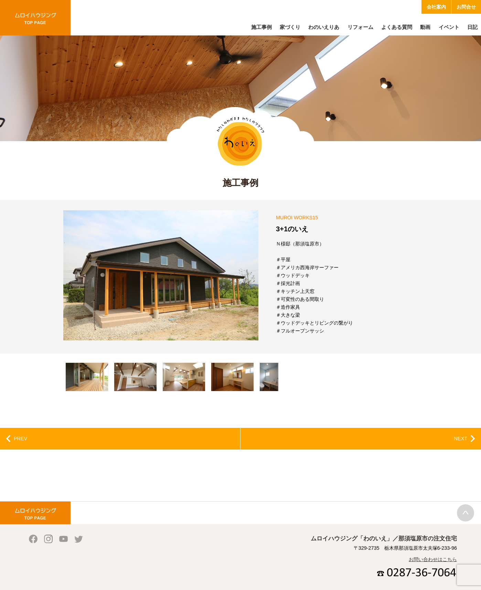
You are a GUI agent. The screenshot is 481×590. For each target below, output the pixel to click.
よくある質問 (396, 27)
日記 (472, 27)
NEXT (460, 438)
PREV (20, 438)
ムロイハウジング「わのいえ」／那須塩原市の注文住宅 (35, 17)
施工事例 (261, 27)
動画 (425, 27)
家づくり (290, 27)
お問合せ (466, 7)
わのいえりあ (323, 27)
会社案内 (436, 7)
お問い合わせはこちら (433, 559)
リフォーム (360, 27)
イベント (449, 27)
